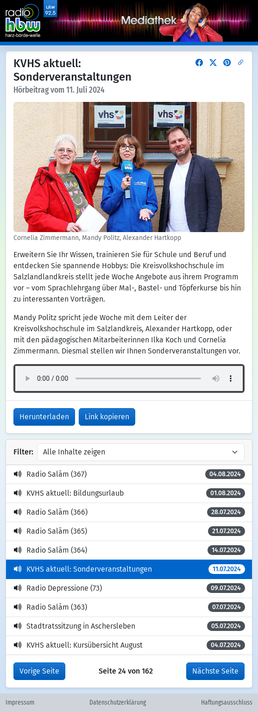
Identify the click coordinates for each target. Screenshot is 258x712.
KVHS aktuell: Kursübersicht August (129, 645)
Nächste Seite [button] (215, 671)
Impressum (20, 702)
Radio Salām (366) (129, 512)
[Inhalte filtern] (141, 452)
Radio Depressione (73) (129, 588)
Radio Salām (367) (129, 474)
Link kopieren (107, 416)
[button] (199, 62)
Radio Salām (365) (129, 531)
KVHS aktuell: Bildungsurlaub (129, 493)
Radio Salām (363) (129, 607)
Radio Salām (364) (129, 550)
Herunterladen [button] (44, 416)
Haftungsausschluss (226, 702)
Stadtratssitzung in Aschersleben (129, 626)
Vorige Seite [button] (39, 671)
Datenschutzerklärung (117, 702)
